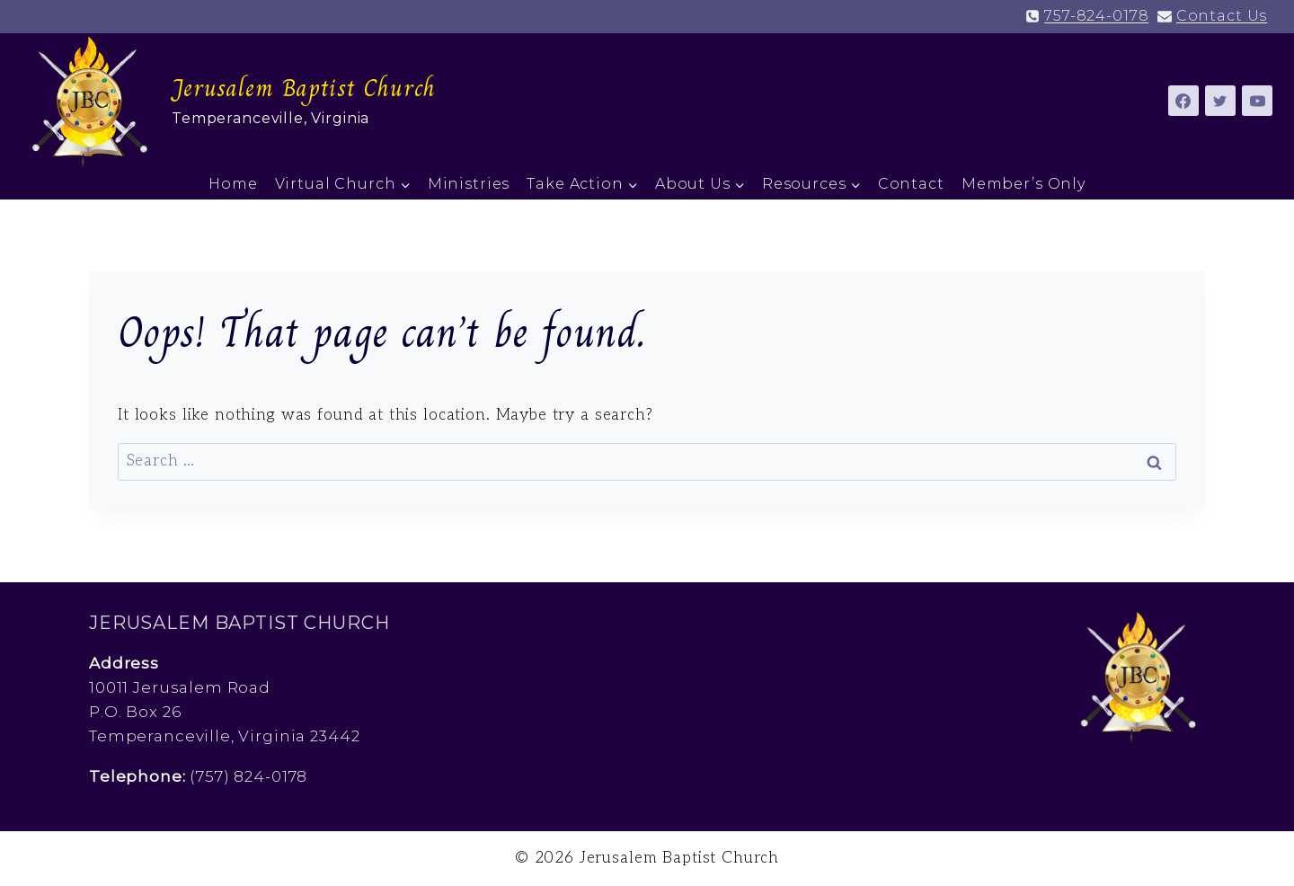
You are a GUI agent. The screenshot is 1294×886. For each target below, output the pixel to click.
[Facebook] (1183, 100)
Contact (911, 183)
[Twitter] (1220, 100)
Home (232, 183)
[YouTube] (1257, 100)
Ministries (469, 183)
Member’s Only (1024, 183)
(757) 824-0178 (248, 776)
